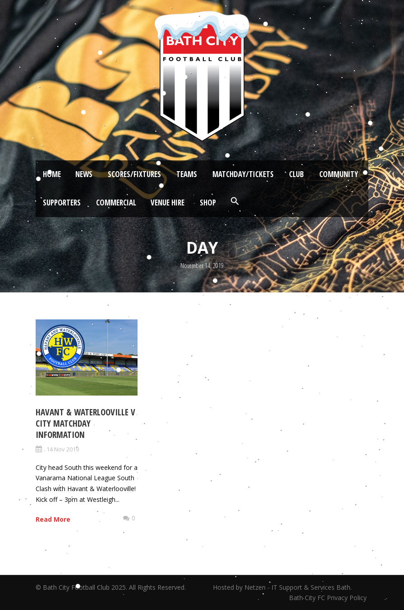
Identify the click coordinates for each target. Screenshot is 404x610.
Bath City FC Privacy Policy (328, 597)
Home (52, 174)
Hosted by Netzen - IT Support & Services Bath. (282, 587)
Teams (186, 174)
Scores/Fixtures (134, 174)
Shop (208, 202)
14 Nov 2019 (62, 449)
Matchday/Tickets (243, 174)
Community (338, 174)
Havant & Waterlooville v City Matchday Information (85, 423)
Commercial (116, 202)
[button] (235, 201)
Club (296, 174)
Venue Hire (167, 202)
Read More (53, 519)
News (83, 174)
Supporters (62, 202)
